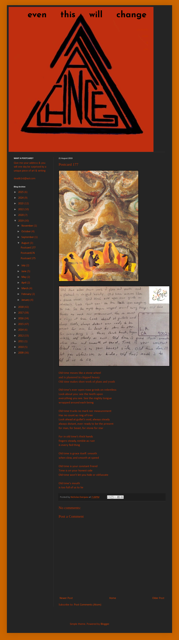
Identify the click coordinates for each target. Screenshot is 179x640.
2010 (21, 347)
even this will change (80, 15)
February (26, 294)
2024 (21, 198)
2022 (21, 209)
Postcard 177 (28, 247)
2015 (21, 324)
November (27, 225)
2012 (21, 335)
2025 (21, 192)
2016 (21, 318)
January (25, 300)
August (25, 243)
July (23, 265)
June (24, 271)
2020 (21, 215)
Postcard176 (28, 253)
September (27, 237)
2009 (21, 352)
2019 (21, 220)
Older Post (158, 598)
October (26, 231)
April (24, 282)
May (24, 277)
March (25, 288)
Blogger (105, 624)
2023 (21, 203)
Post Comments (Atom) (87, 604)
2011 (21, 341)
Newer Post (66, 598)
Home (112, 598)
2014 (21, 330)
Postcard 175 (28, 258)
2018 (21, 307)
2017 (21, 312)
